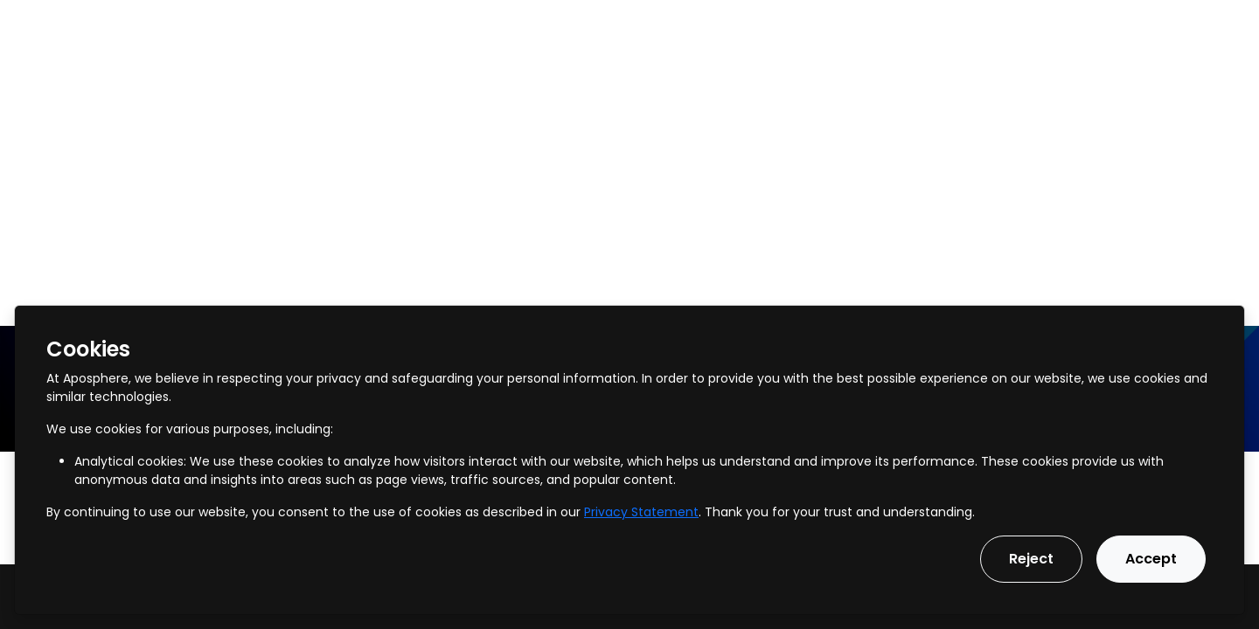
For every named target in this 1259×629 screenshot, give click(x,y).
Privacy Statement (641, 512)
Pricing (493, 25)
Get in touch (1194, 25)
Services (183, 25)
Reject (1031, 559)
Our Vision (580, 25)
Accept (1151, 559)
